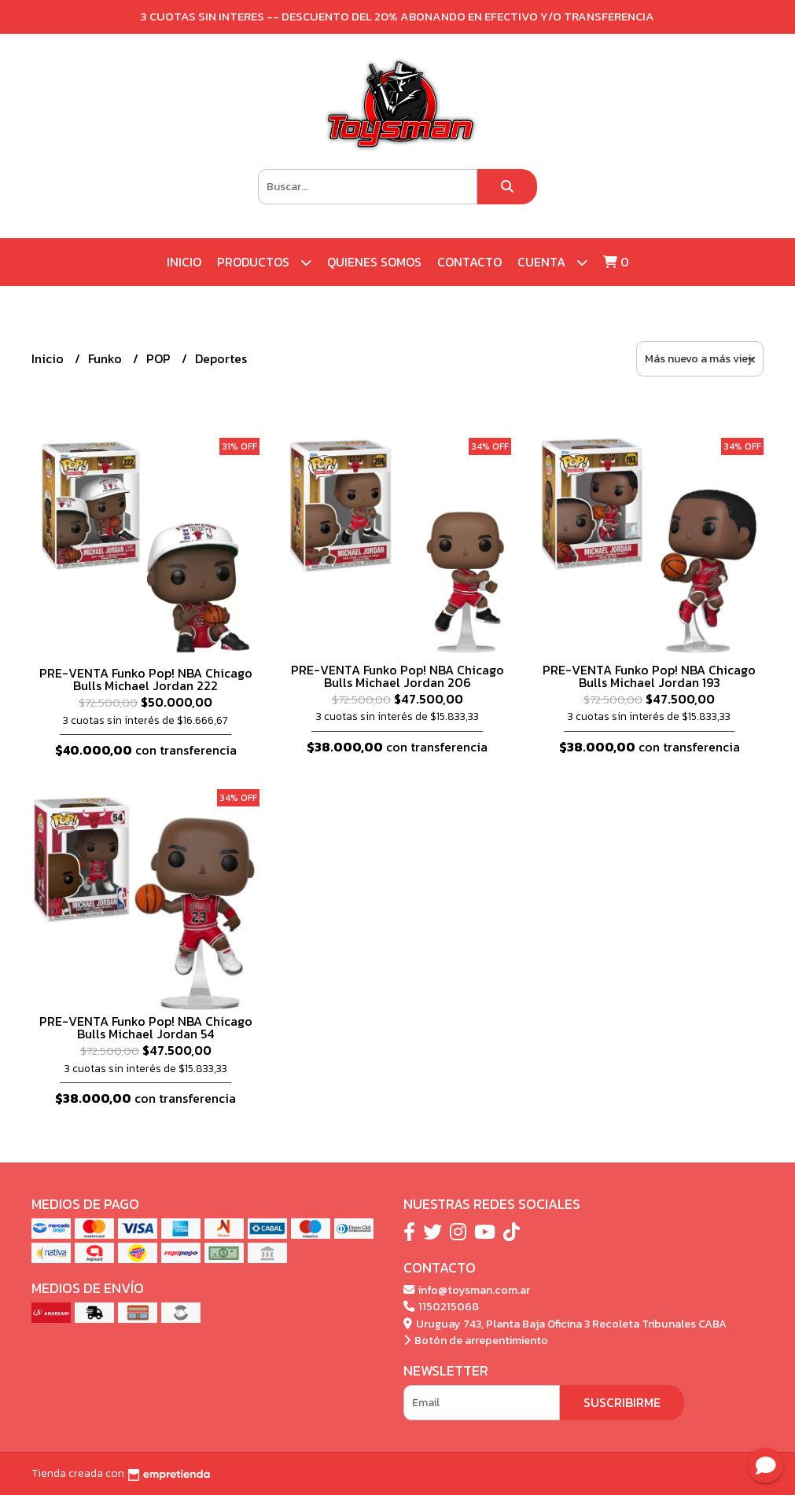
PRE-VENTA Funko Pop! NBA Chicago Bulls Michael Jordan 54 (145, 1027)
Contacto (469, 261)
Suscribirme (622, 1402)
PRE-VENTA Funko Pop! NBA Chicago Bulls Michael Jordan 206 (397, 676)
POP (160, 358)
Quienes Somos (374, 261)
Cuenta (552, 262)
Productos (264, 262)
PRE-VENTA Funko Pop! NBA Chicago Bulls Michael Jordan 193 (649, 676)
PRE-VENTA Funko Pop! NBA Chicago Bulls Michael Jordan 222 (145, 679)
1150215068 (441, 1306)
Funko (106, 358)
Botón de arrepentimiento (475, 1340)
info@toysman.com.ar (466, 1289)
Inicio (184, 261)
